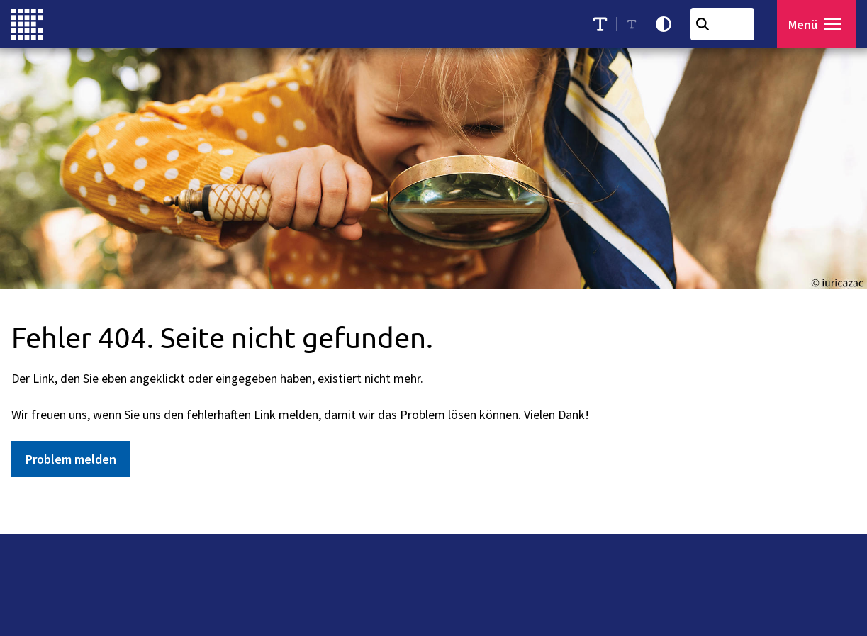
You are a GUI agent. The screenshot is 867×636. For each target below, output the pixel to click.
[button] (837, 24)
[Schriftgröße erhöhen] (604, 24)
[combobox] (726, 24)
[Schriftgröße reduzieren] (635, 24)
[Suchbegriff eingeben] (726, 24)
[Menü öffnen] (818, 24)
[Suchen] (706, 24)
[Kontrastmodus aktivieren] (667, 24)
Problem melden (71, 459)
